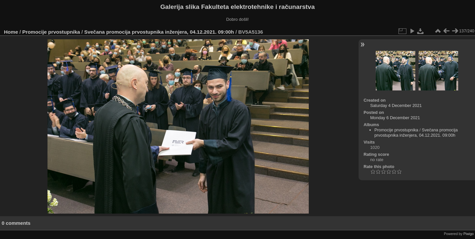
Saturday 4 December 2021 (396, 105)
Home (11, 32)
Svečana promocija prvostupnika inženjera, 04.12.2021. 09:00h (159, 32)
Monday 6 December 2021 (395, 117)
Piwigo (468, 234)
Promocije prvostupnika (51, 32)
